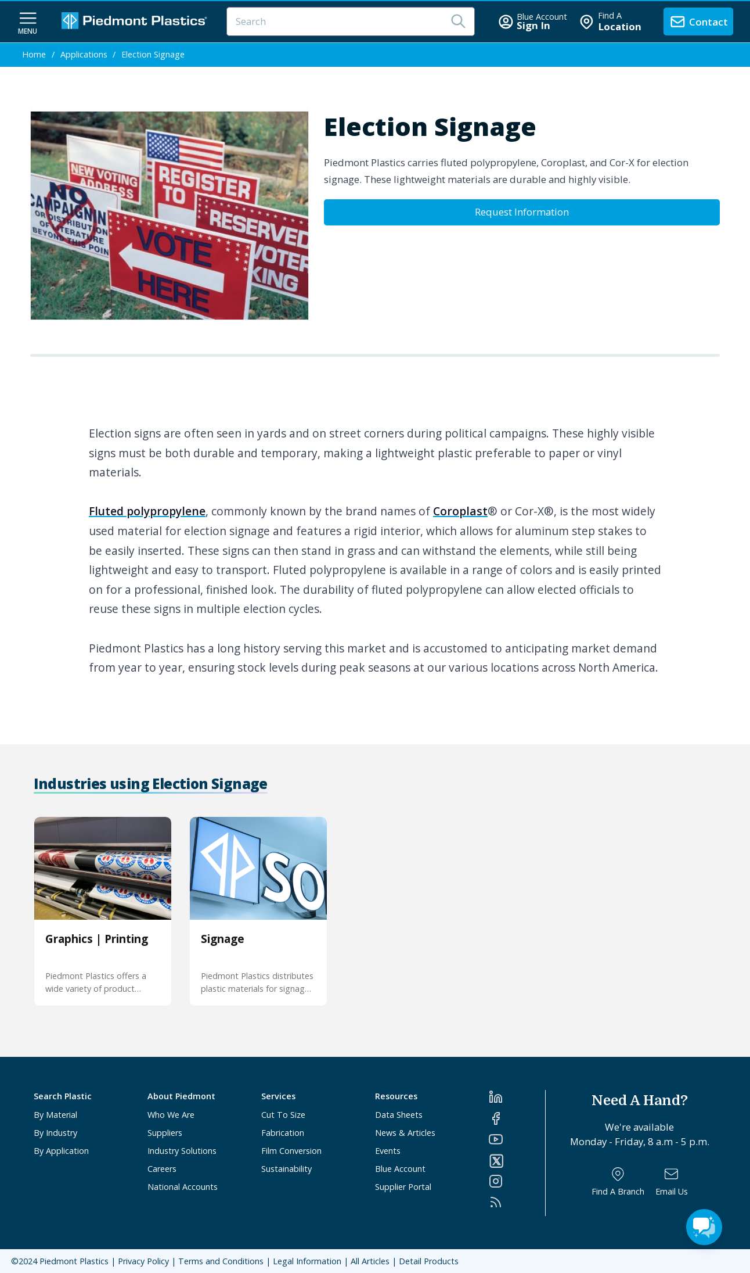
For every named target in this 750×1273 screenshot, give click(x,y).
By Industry (55, 1132)
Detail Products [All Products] (429, 1261)
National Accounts (182, 1186)
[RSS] (517, 1202)
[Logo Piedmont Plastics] (136, 21)
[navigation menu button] (28, 22)
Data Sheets (399, 1114)
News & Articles (405, 1132)
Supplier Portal (403, 1186)
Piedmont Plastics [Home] (74, 1261)
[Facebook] (517, 1118)
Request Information (522, 211)
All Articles (370, 1261)
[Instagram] (517, 1181)
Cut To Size (283, 1114)
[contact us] (698, 21)
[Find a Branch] (618, 1181)
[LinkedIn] (517, 1097)
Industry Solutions (182, 1150)
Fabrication (282, 1132)
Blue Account (400, 1168)
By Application (61, 1150)
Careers (161, 1168)
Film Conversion (291, 1150)
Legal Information (307, 1261)
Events (388, 1150)
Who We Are (170, 1114)
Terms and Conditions (221, 1261)
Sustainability (286, 1168)
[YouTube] (517, 1139)
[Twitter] (517, 1160)
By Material (55, 1114)
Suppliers (164, 1132)
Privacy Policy (143, 1261)
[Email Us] (671, 1181)
